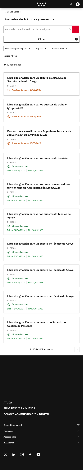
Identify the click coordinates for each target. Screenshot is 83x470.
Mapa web (8, 430)
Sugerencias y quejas (19, 408)
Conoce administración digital (27, 414)
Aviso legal (9, 442)
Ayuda (8, 402)
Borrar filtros (10, 55)
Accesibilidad (10, 436)
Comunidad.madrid (13, 425)
